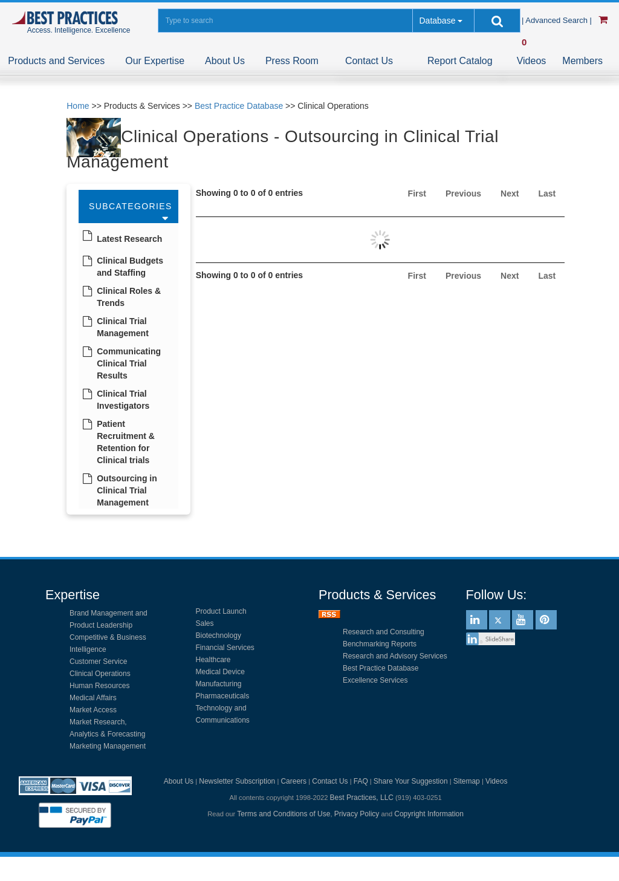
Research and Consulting (383, 632)
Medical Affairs (93, 698)
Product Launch (221, 611)
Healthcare (213, 659)
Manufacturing (219, 684)
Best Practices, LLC (362, 797)
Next (510, 193)
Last (547, 193)
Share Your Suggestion (411, 781)
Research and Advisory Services (395, 656)
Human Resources (99, 685)
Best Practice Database (239, 106)
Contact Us (369, 61)
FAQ (361, 781)
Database (437, 20)
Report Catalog (460, 61)
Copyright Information (429, 814)
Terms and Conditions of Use (283, 814)
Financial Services (225, 647)
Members (582, 61)
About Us (225, 61)
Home (77, 106)
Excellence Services (375, 680)
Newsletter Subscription (237, 781)
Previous (463, 193)
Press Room (292, 61)
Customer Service (98, 661)
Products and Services (56, 61)
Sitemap (466, 781)
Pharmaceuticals (223, 696)
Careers (293, 781)
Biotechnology (218, 635)
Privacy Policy (357, 814)
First (417, 193)
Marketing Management (108, 746)
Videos (531, 61)
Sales (205, 623)
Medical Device (220, 672)
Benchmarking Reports (379, 644)
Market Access (93, 710)
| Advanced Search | (558, 20)
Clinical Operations (100, 673)
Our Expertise (154, 61)
